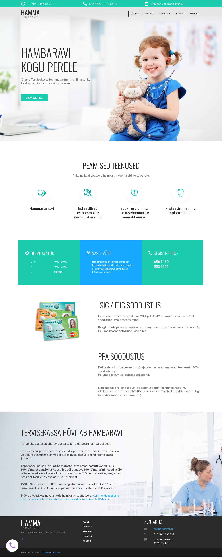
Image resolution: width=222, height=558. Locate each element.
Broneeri (180, 14)
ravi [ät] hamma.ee (163, 529)
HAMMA (31, 12)
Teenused (165, 14)
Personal (149, 14)
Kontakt (194, 14)
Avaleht (135, 14)
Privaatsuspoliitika (51, 553)
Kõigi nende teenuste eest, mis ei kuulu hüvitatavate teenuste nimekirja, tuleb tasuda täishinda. (71, 498)
